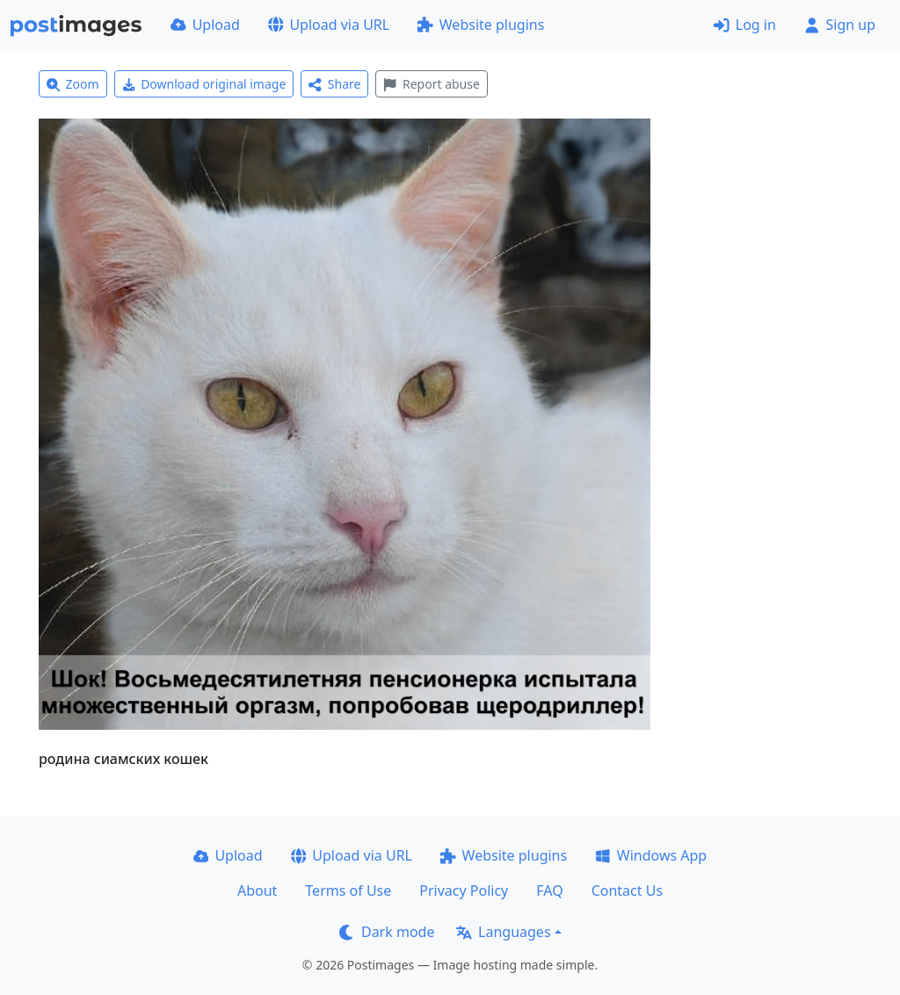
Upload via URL (328, 24)
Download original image (204, 84)
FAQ (549, 890)
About (257, 890)
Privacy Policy (463, 890)
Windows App (651, 855)
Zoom (73, 84)
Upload (205, 24)
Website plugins (480, 24)
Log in (745, 24)
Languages (503, 931)
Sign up (839, 24)
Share (334, 84)
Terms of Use (348, 890)
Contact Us (627, 890)
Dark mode (386, 931)
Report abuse (431, 84)
